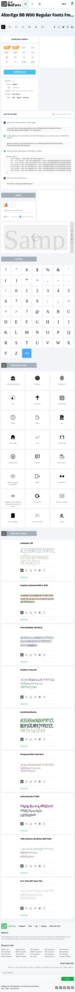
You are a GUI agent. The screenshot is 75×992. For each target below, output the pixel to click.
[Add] (3, 27)
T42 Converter (49, 954)
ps (24, 57)
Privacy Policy (49, 956)
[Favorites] (10, 27)
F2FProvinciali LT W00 (29, 796)
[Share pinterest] (67, 26)
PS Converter (20, 954)
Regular (14, 84)
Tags (36, 926)
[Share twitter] (63, 26)
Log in (64, 4)
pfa (32, 52)
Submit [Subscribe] (67, 979)
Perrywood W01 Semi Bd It (32, 754)
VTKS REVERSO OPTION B (31, 627)
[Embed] (39, 570)
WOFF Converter (21, 952)
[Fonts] (42, 27)
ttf (7, 48)
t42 (7, 62)
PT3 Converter (5, 954)
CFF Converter (34, 954)
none (32, 62)
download (20, 72)
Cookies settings (64, 956)
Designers (22, 926)
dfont (24, 62)
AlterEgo (26, 97)
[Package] (29, 27)
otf (24, 52)
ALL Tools (33, 956)
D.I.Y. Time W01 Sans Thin (31, 881)
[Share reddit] (58, 26)
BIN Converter (63, 952)
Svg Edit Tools (20, 949)
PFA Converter (49, 952)
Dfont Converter (6, 956)
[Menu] (39, 4)
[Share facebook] (54, 26)
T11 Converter (63, 954)
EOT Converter (6, 952)
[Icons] (36, 27)
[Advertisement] (57, 51)
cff (33, 57)
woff (7, 52)
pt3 (15, 57)
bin (7, 57)
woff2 (15, 52)
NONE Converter (21, 956)
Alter (14, 97)
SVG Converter (64, 949)
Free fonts (11, 4)
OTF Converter (49, 949)
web (15, 48)
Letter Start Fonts (54, 926)
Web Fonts (12, 926)
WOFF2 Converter (36, 952)
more (27, 353)
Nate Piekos (16, 94)
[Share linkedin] (72, 26)
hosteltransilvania (28, 712)
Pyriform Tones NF (28, 670)
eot (32, 48)
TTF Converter (34, 949)
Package (43, 926)
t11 (15, 62)
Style (30, 926)
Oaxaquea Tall (26, 543)
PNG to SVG (5, 949)
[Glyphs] (23, 27)
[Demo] (16, 27)
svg (24, 48)
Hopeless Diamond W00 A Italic (34, 585)
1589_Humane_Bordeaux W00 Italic (36, 839)
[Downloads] (30, 570)
